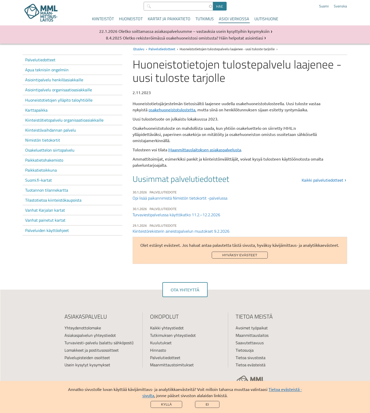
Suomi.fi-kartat (38, 180)
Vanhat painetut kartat (45, 220)
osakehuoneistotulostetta (172, 109)
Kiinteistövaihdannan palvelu (50, 130)
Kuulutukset (161, 343)
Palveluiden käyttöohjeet (47, 230)
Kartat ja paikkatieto (169, 19)
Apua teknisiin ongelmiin (47, 70)
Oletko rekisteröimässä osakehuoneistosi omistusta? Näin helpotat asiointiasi (193, 37)
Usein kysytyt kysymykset (87, 365)
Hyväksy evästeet (239, 255)
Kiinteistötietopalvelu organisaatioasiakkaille (64, 120)
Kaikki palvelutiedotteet (322, 180)
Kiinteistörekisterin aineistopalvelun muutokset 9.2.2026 (181, 231)
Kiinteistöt (103, 19)
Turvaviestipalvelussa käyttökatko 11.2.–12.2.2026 (176, 215)
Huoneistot (131, 19)
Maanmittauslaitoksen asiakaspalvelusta (204, 149)
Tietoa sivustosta (250, 358)
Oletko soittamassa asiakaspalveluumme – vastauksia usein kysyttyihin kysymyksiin (194, 31)
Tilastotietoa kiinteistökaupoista (53, 200)
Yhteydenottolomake (82, 328)
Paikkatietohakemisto (44, 160)
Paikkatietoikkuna (41, 170)
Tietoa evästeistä (250, 365)
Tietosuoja (245, 350)
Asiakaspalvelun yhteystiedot (90, 335)
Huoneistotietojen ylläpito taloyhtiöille (58, 100)
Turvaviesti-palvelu (81, 343)
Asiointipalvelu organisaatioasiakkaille (58, 90)
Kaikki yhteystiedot (167, 328)
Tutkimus (205, 19)
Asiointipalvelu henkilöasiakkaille (54, 80)
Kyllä (166, 404)
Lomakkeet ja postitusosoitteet (91, 350)
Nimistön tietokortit (42, 140)
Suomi (324, 6)
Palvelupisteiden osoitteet (87, 358)
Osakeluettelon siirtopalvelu (50, 150)
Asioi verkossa (234, 19)
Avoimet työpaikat (252, 328)
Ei (207, 404)
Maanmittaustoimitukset (172, 365)
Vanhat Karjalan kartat (45, 210)
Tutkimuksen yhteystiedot (173, 335)
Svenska (340, 6)
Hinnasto (158, 350)
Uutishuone (266, 19)
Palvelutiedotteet (40, 60)
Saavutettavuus (250, 343)
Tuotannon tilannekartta (46, 190)
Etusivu (138, 49)
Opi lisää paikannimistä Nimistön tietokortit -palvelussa (180, 198)
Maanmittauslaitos (252, 335)
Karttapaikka (36, 110)
